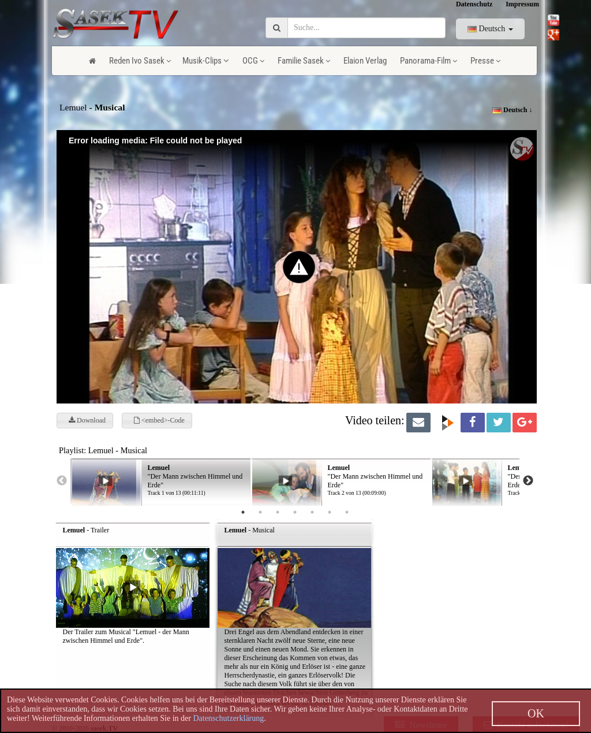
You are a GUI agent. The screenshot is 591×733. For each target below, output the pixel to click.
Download (87, 420)
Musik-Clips (205, 60)
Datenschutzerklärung (228, 718)
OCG (253, 60)
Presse (485, 60)
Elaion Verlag (365, 60)
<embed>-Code (159, 420)
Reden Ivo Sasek (140, 60)
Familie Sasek (304, 60)
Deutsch (490, 28)
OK (536, 713)
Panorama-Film (428, 60)
